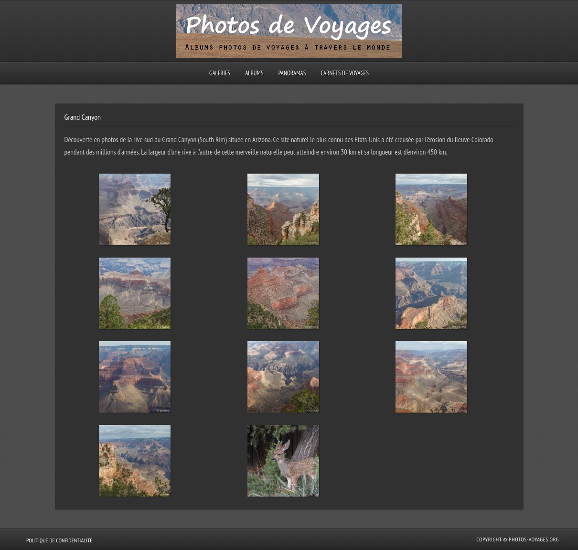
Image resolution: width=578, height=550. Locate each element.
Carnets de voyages (345, 73)
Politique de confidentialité (59, 540)
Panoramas (292, 73)
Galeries (219, 73)
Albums (254, 73)
